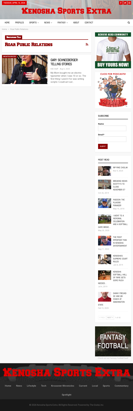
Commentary (121, 385)
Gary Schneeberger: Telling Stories (64, 62)
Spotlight (66, 394)
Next (110, 318)
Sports (34, 22)
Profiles (20, 22)
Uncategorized (9, 56)
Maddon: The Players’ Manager (119, 202)
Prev (102, 318)
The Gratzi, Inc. (97, 405)
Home (7, 22)
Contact (91, 22)
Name (112, 127)
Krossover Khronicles (62, 385)
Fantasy (63, 22)
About (78, 22)
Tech (43, 385)
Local (95, 385)
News (48, 22)
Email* (112, 138)
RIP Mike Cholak (120, 167)
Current (83, 385)
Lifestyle (31, 385)
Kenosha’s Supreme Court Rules (120, 259)
